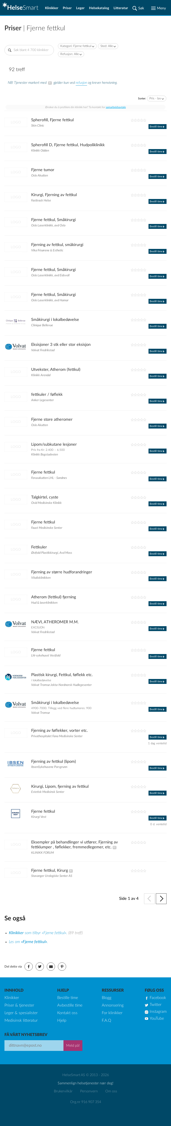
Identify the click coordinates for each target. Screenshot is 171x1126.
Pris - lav (155, 98)
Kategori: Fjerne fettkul (75, 46)
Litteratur (121, 8)
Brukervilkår (63, 1091)
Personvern (89, 1091)
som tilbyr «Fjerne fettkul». (38, 933)
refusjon (81, 82)
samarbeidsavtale (116, 107)
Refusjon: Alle (69, 54)
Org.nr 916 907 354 (85, 1102)
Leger (80, 8)
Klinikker (51, 8)
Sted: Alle (106, 46)
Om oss (111, 1091)
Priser (67, 8)
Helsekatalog (99, 8)
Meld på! (73, 1045)
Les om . (28, 942)
